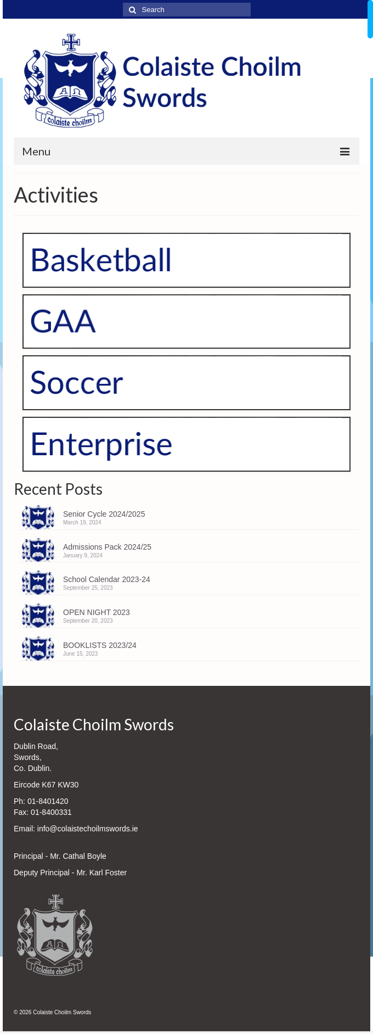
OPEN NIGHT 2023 (96, 612)
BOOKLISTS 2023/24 (100, 645)
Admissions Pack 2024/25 (107, 547)
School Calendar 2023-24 (106, 579)
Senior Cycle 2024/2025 (104, 514)
